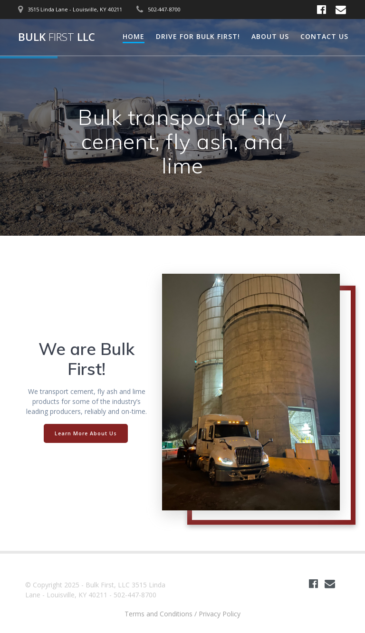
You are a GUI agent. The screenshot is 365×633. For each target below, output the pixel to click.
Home (133, 36)
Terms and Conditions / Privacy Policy (182, 613)
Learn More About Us (86, 433)
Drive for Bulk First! (198, 36)
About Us (270, 36)
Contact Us (324, 36)
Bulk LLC (56, 37)
